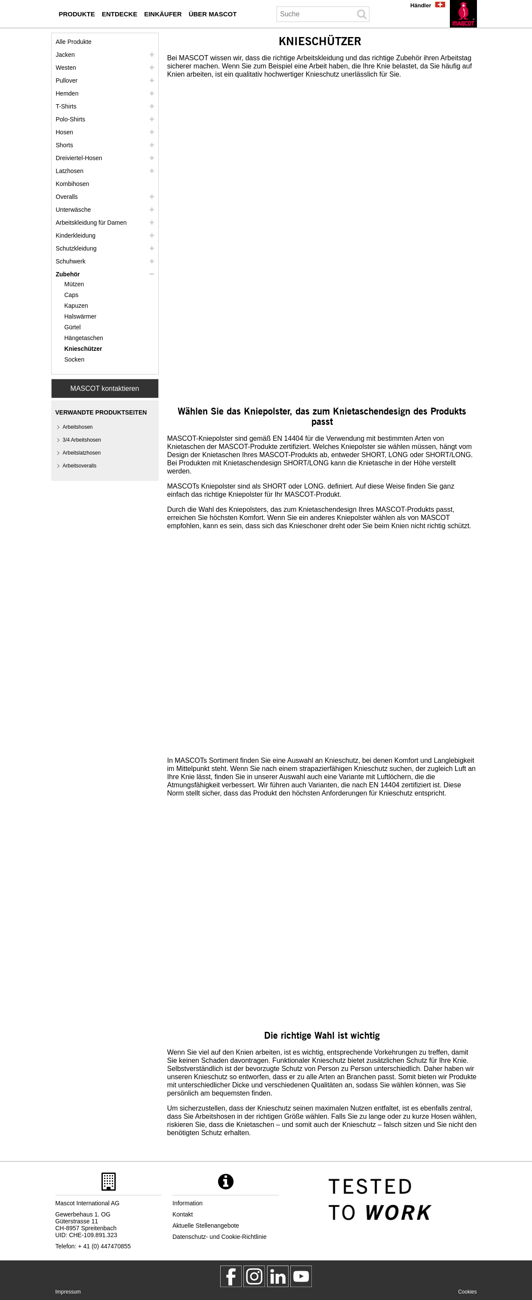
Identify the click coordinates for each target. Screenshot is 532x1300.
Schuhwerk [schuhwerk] (71, 261)
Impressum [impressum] (68, 1292)
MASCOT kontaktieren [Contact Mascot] (105, 388)
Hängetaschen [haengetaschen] (84, 337)
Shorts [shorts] (64, 145)
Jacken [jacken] (65, 54)
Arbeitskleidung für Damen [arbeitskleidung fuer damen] (91, 222)
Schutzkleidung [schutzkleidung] (76, 248)
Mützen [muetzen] (74, 284)
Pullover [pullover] (67, 80)
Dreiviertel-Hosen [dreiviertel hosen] (79, 158)
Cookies (467, 1292)
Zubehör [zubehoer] (68, 274)
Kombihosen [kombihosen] (72, 183)
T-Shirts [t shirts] (66, 106)
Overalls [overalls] (67, 196)
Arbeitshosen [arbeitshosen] (78, 427)
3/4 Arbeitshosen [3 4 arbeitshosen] (82, 440)
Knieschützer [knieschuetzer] (83, 348)
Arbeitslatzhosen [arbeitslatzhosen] (82, 453)
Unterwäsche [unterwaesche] (73, 209)
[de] (463, 14)
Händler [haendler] (420, 5)
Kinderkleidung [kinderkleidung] (76, 235)
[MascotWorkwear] (231, 1276)
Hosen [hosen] (64, 132)
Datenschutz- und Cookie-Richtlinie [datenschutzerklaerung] (219, 1236)
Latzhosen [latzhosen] (70, 170)
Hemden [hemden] (67, 93)
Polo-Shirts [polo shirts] (70, 119)
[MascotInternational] (301, 1276)
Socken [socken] (75, 359)
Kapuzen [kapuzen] (76, 305)
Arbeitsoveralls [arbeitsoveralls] (80, 466)
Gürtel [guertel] (73, 327)
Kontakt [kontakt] (182, 1214)
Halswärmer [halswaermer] (81, 316)
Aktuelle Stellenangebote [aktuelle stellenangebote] (205, 1225)
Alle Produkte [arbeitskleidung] (74, 41)
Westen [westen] (66, 67)
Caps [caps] (72, 294)
